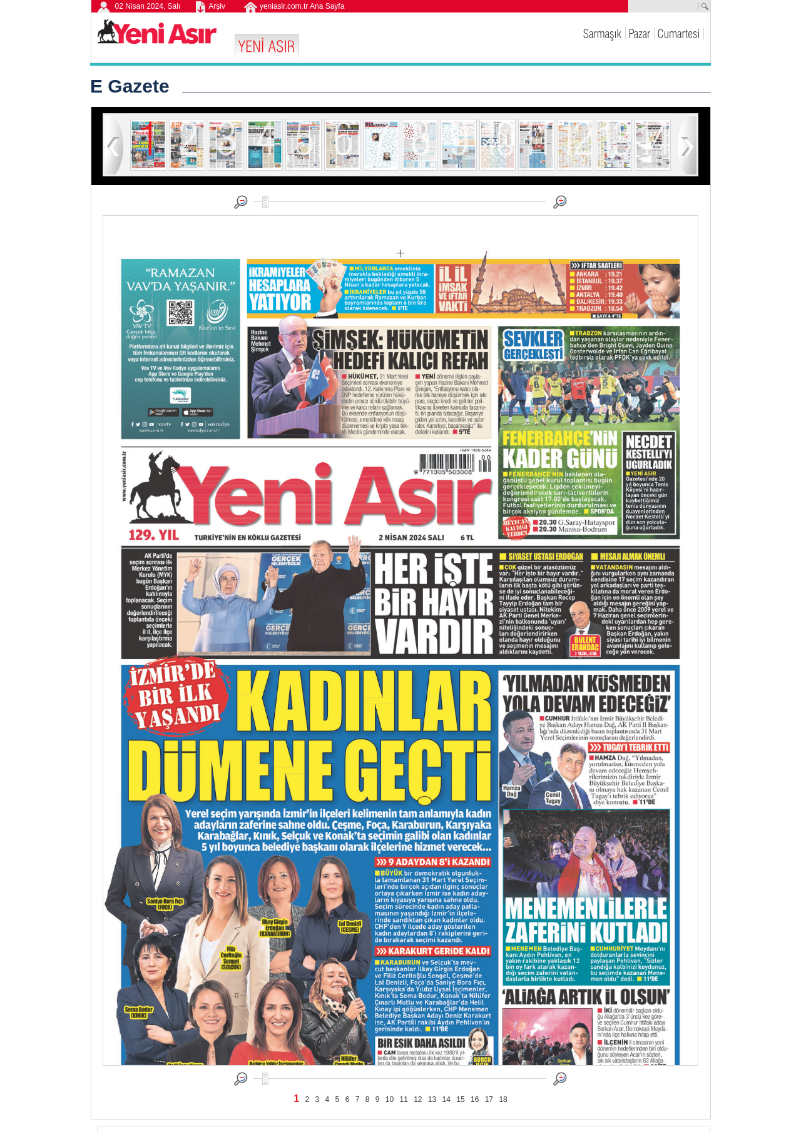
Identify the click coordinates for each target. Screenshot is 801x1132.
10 (389, 1099)
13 (432, 1099)
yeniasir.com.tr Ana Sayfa (302, 6)
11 (403, 1099)
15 (460, 1099)
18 (503, 1099)
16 (475, 1099)
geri (114, 144)
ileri (687, 144)
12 (418, 1099)
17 (489, 1099)
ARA (704, 6)
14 (446, 1099)
